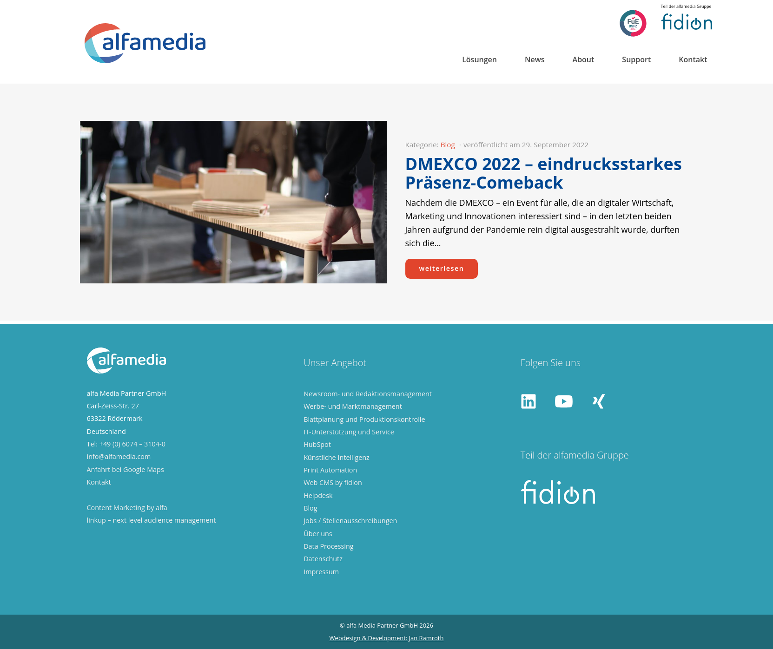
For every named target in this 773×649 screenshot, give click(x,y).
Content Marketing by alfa (127, 507)
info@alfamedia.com (119, 456)
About (584, 60)
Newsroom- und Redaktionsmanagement (368, 393)
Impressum (321, 571)
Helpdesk (318, 495)
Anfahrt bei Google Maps (125, 469)
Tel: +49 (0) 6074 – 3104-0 (126, 443)
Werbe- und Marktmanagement (353, 406)
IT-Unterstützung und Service (349, 431)
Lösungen (479, 60)
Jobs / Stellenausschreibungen (350, 520)
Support (636, 60)
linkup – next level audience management (151, 520)
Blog (448, 144)
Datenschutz (323, 558)
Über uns (318, 533)
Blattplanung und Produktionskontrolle (364, 419)
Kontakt (693, 60)
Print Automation (330, 469)
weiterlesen (441, 268)
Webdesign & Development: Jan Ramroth (387, 638)
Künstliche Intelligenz (337, 457)
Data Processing (328, 546)
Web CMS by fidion (333, 482)
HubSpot (317, 444)
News (535, 60)
